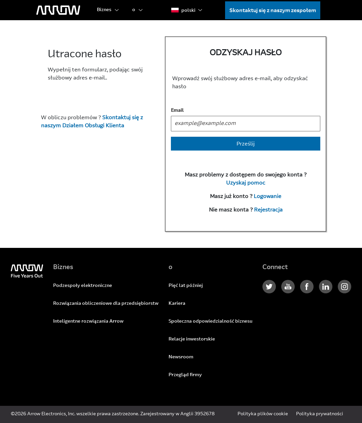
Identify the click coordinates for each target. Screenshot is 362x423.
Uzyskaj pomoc (245, 183)
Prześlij (246, 144)
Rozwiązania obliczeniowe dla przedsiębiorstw (105, 303)
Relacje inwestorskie (192, 339)
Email (177, 110)
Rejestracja (268, 210)
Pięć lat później (186, 286)
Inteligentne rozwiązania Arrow (88, 321)
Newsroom (181, 357)
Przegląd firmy (185, 375)
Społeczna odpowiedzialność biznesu (210, 321)
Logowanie (267, 196)
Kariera (177, 303)
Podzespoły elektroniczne (82, 286)
